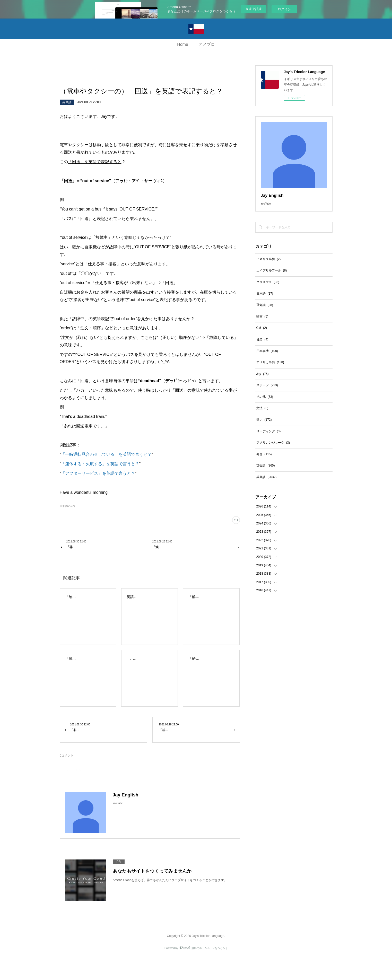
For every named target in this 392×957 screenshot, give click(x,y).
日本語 (264, 293)
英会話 (265, 465)
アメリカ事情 (270, 362)
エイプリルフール (271, 270)
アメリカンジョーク (273, 442)
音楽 (262, 339)
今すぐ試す (253, 9)
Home (182, 44)
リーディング (268, 431)
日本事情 (267, 351)
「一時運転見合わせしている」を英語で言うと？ (106, 454)
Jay (262, 374)
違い (264, 420)
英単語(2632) (67, 506)
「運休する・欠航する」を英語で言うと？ (100, 464)
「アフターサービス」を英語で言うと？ (98, 473)
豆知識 (264, 305)
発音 (264, 454)
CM (261, 328)
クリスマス (267, 282)
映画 (262, 316)
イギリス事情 (268, 259)
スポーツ (267, 385)
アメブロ (206, 44)
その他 (264, 397)
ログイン (284, 9)
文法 (262, 408)
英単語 (67, 102)
